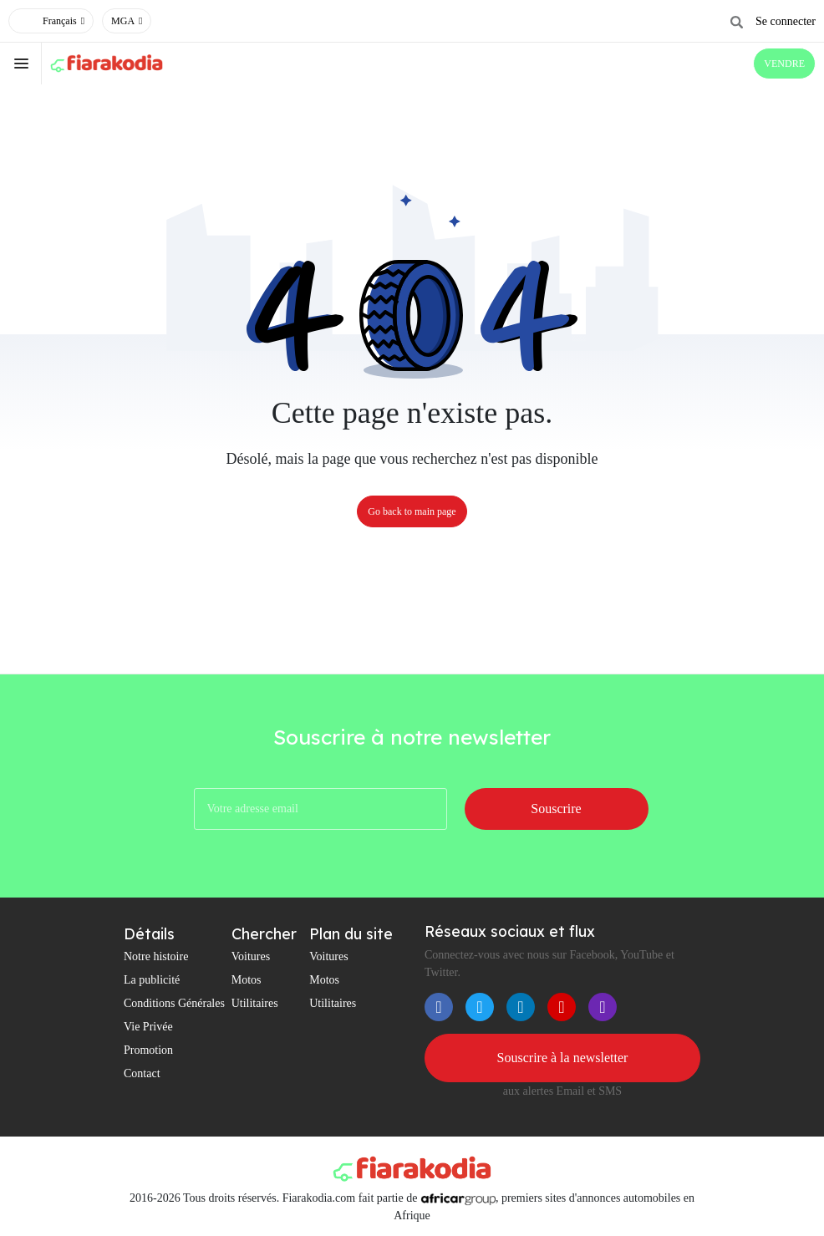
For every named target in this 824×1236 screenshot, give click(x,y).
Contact (142, 1073)
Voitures (250, 956)
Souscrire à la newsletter (562, 1057)
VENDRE (784, 63)
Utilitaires (254, 1003)
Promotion (148, 1050)
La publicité (152, 980)
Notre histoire (156, 956)
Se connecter (785, 21)
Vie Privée (148, 1026)
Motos (246, 980)
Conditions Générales (174, 1003)
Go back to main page (411, 511)
